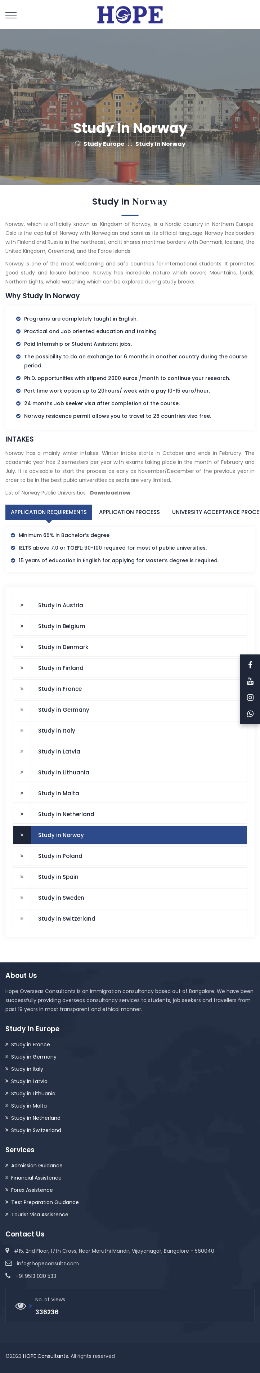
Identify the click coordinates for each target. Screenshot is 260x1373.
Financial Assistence (36, 1177)
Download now (110, 492)
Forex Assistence (32, 1189)
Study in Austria (60, 605)
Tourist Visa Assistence (39, 1214)
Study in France (60, 688)
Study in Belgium (61, 626)
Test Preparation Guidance (45, 1202)
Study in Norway (61, 834)
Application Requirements (49, 512)
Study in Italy (56, 730)
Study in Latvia (59, 751)
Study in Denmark (63, 646)
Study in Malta (58, 793)
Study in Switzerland (66, 918)
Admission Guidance (37, 1165)
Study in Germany (63, 709)
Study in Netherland (66, 814)
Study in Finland (61, 667)
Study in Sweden (61, 897)
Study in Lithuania (63, 772)
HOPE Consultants (45, 1355)
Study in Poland (60, 855)
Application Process (129, 512)
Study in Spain (58, 876)
